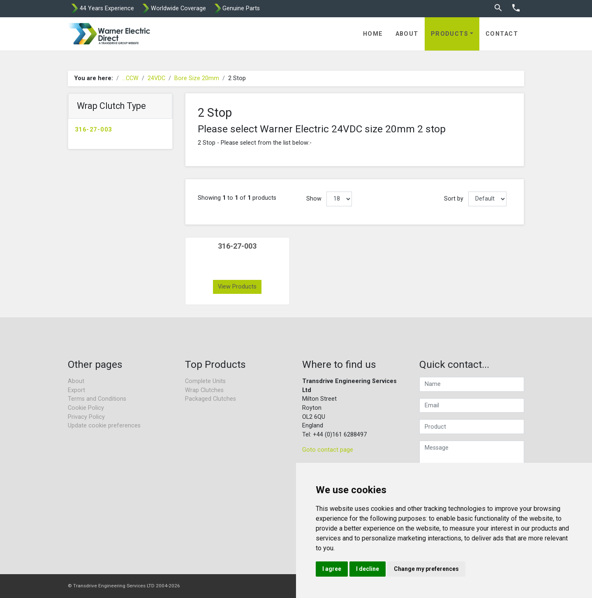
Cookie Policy (86, 407)
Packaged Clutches (210, 398)
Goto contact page (327, 449)
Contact (502, 33)
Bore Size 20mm (196, 78)
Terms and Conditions (97, 398)
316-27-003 (93, 129)
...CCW (130, 78)
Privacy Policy (86, 416)
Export (76, 390)
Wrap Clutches (204, 390)
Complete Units (205, 381)
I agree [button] (331, 569)
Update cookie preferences (104, 425)
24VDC (156, 78)
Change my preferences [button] (426, 569)
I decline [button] (367, 569)
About (407, 33)
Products (450, 33)
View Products (237, 286)
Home (373, 33)
